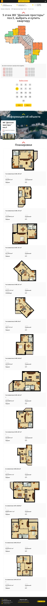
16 (30, 97)
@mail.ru (22, 5)
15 (25, 97)
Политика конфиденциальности (23, 602)
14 (21, 97)
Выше (27, 105)
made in (42, 601)
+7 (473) (37, 4)
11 (25, 93)
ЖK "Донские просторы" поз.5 (19, 9)
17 (23, 101)
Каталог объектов (5, 9)
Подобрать (23, 1)
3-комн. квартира (7, 68)
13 (17, 97)
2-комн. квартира (7, 72)
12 (30, 93)
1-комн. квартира (7, 69)
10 (21, 93)
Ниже (19, 105)
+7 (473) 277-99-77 (6, 603)
